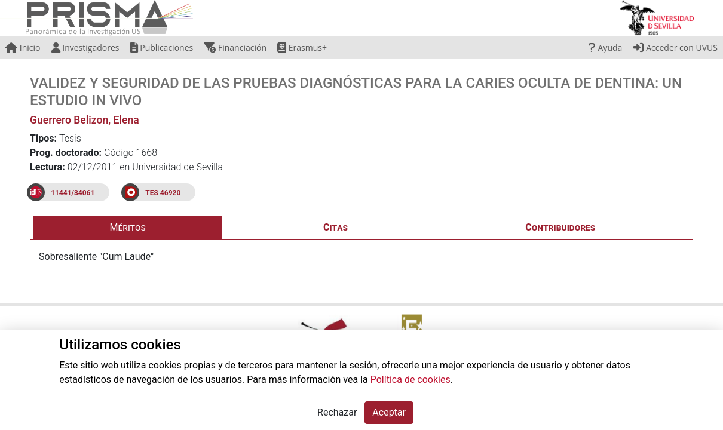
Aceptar (389, 412)
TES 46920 (162, 193)
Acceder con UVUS (675, 47)
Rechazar (337, 412)
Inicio (22, 47)
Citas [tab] (335, 227)
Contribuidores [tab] (560, 227)
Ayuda (605, 47)
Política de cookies (410, 379)
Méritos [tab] (128, 227)
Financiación (235, 47)
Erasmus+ (302, 47)
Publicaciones (162, 47)
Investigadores (85, 47)
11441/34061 (72, 193)
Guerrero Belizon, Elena (84, 120)
